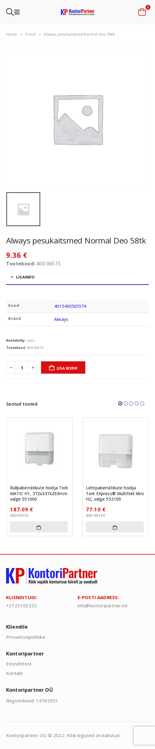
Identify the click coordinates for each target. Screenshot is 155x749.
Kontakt (14, 673)
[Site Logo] (77, 12)
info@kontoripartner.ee (103, 605)
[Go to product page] (40, 451)
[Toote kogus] (22, 367)
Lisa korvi (67, 368)
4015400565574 (70, 306)
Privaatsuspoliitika (25, 637)
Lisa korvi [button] (39, 526)
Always (61, 319)
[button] (10, 12)
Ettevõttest (19, 664)
